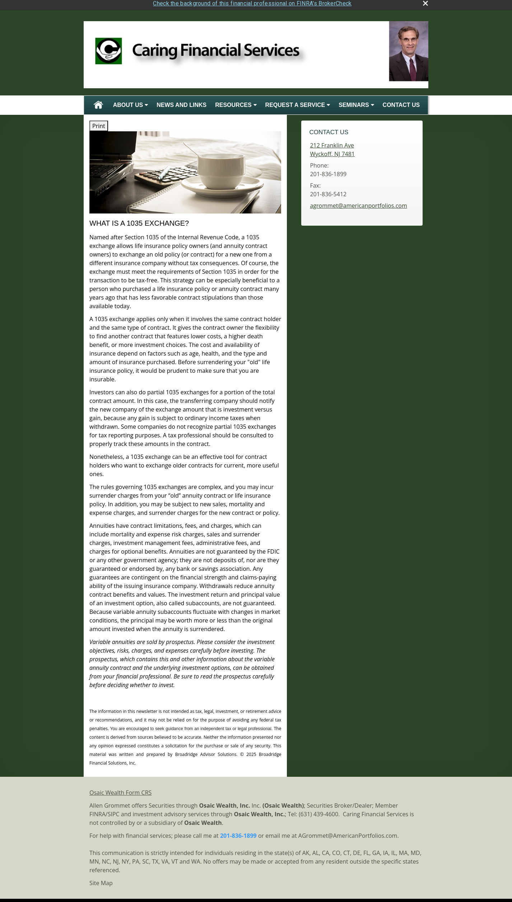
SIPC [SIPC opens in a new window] (114, 812)
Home (98, 102)
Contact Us (401, 102)
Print (98, 123)
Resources (233, 102)
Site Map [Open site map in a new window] (101, 880)
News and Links (181, 102)
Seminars (354, 102)
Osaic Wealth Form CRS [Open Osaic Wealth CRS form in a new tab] (120, 790)
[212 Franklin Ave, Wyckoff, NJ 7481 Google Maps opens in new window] (332, 147)
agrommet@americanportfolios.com (358, 203)
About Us (128, 102)
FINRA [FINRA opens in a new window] (97, 812)
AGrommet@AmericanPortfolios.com (347, 833)
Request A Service (295, 102)
